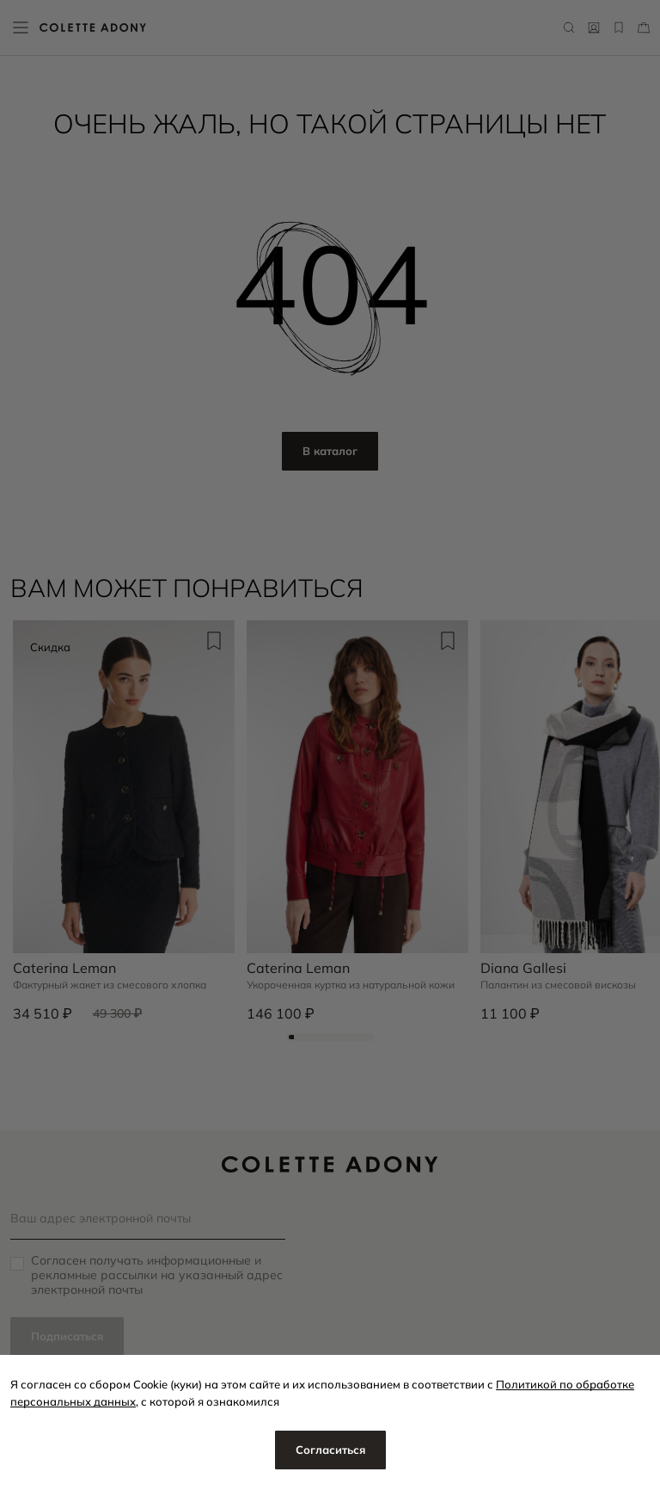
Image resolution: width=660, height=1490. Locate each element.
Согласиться (330, 1449)
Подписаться (67, 1336)
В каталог (330, 451)
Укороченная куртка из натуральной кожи (351, 985)
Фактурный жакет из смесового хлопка (109, 985)
